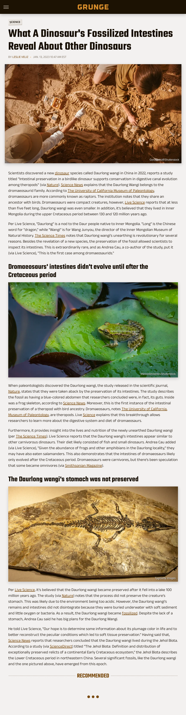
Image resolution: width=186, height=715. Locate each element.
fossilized (129, 613)
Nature (52, 185)
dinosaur (62, 173)
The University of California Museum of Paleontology (111, 190)
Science (14, 22)
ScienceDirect (61, 646)
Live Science (135, 202)
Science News (72, 185)
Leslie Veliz (20, 57)
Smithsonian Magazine (83, 465)
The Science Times (50, 235)
